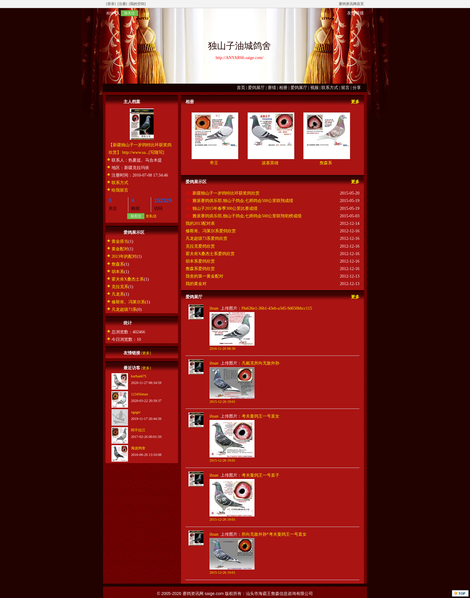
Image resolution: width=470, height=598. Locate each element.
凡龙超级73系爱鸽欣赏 (207, 238)
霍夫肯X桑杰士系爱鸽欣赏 (210, 253)
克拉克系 (120, 286)
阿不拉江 (138, 430)
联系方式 (329, 87)
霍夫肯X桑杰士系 (128, 279)
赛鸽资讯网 (193, 593)
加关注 (129, 13)
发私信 (151, 216)
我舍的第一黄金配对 (204, 276)
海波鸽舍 (138, 448)
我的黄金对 (196, 283)
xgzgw (136, 412)
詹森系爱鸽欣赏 (200, 268)
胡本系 (118, 271)
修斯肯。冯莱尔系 (128, 302)
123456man (139, 394)
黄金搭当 (120, 241)
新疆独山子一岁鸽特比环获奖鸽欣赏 (226, 193)
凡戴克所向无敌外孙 (260, 363)
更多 (355, 102)
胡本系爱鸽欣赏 (200, 261)
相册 (283, 87)
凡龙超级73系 (124, 309)
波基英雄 (270, 163)
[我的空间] (137, 4)
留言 (345, 87)
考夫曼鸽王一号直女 (260, 416)
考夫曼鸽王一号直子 (260, 475)
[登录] (111, 4)
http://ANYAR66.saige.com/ (239, 57)
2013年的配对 (124, 256)
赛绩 (272, 87)
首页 (241, 87)
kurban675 (138, 376)
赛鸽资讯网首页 (351, 4)
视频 (314, 87)
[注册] (122, 4)
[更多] (146, 353)
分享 (356, 87)
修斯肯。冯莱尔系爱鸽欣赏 (211, 231)
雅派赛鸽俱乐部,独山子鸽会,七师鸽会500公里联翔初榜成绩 (247, 216)
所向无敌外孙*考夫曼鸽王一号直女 (274, 534)
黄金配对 (120, 249)
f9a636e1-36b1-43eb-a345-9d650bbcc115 (277, 308)
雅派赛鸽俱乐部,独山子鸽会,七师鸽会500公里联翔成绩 (242, 200)
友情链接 (355, 13)
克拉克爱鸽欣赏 (200, 246)
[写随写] (156, 152)
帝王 (214, 163)
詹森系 (118, 264)
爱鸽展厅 (256, 87)
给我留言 (120, 190)
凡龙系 (118, 294)
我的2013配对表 (200, 223)
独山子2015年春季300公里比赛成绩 (224, 208)
